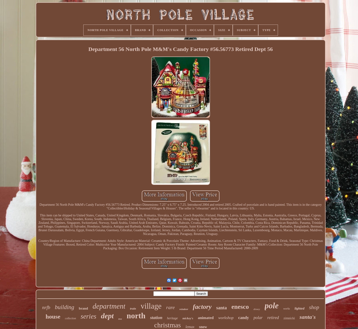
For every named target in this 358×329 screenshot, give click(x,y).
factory (202, 306)
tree (120, 319)
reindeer (183, 309)
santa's (308, 317)
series (88, 316)
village (151, 306)
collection (70, 318)
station (156, 317)
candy (243, 317)
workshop (226, 318)
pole (272, 305)
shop (314, 307)
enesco (240, 306)
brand (83, 308)
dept (107, 316)
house (53, 316)
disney (256, 309)
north (136, 315)
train (133, 308)
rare (170, 307)
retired (273, 317)
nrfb (46, 307)
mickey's (187, 318)
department (109, 306)
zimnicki (289, 318)
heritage (172, 318)
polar (258, 317)
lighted (300, 308)
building (64, 307)
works (286, 308)
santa (221, 307)
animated (206, 318)
